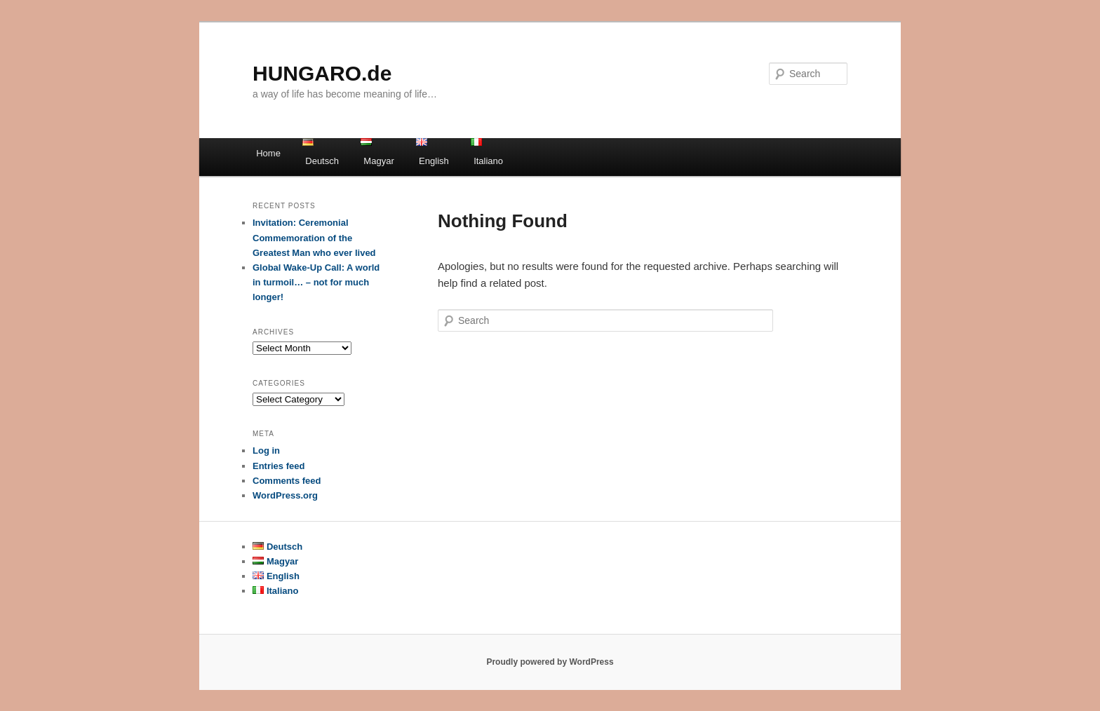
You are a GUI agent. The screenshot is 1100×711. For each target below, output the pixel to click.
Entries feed (278, 466)
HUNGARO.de (322, 73)
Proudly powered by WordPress (549, 662)
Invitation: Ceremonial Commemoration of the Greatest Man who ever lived (314, 237)
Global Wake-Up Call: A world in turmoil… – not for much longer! (316, 282)
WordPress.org (285, 495)
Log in (266, 450)
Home (268, 153)
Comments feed (287, 480)
